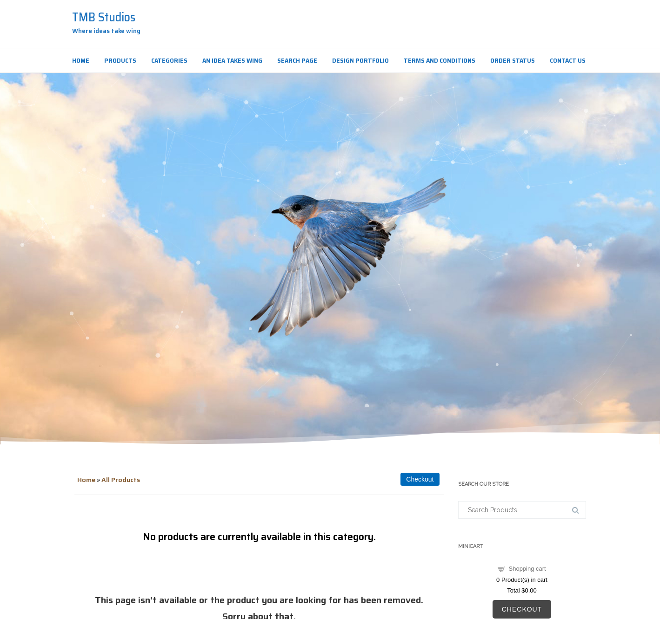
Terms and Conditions (439, 60)
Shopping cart (527, 568)
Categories (169, 60)
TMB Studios (103, 16)
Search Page (297, 60)
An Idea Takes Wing (232, 60)
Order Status (512, 60)
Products (120, 60)
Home (80, 60)
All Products (120, 480)
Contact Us (568, 60)
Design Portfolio (360, 60)
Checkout (522, 609)
